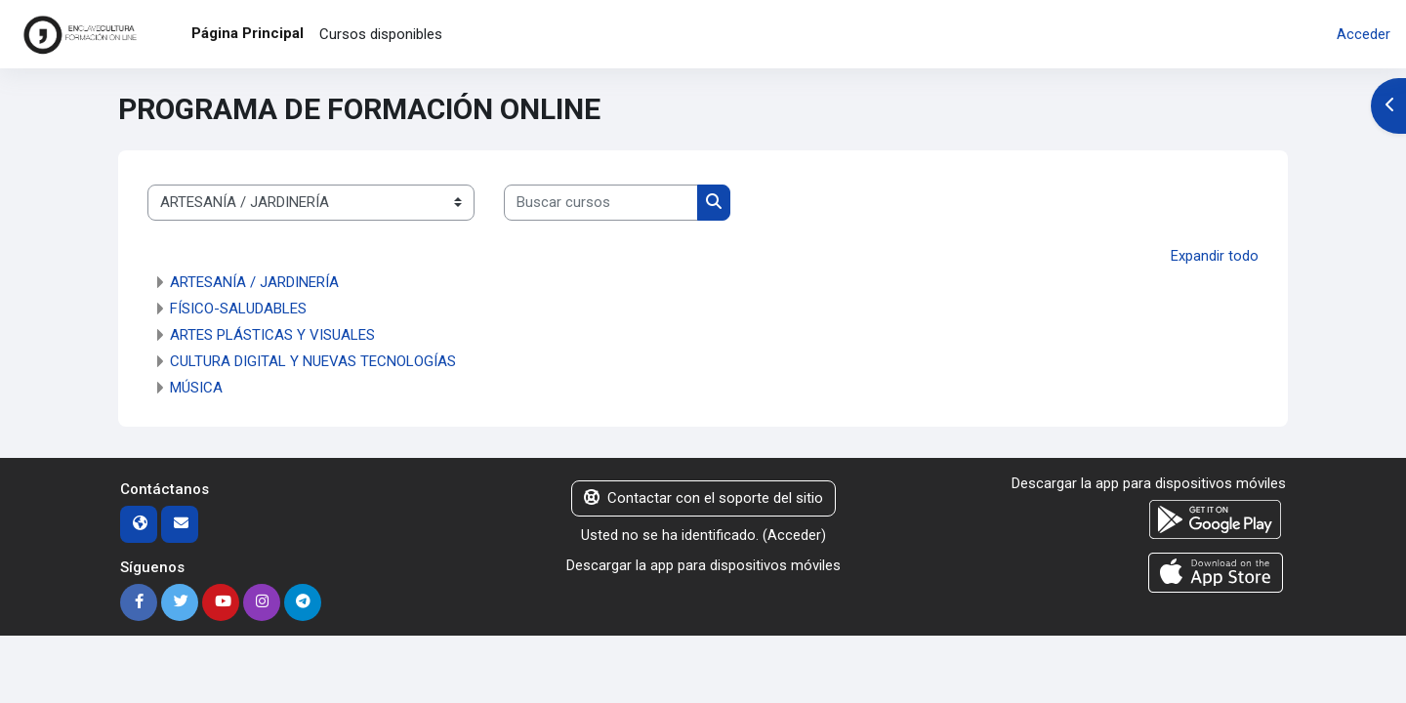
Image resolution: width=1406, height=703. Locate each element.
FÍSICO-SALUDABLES (238, 308)
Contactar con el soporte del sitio (703, 498)
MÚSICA (196, 387)
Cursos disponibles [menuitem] (380, 34)
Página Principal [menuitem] (247, 33)
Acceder (1363, 34)
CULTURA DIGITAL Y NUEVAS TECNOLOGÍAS (313, 361)
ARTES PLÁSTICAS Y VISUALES (272, 335)
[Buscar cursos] (601, 203)
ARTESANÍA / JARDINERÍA (254, 282)
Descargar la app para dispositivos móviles (703, 564)
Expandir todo (1215, 256)
